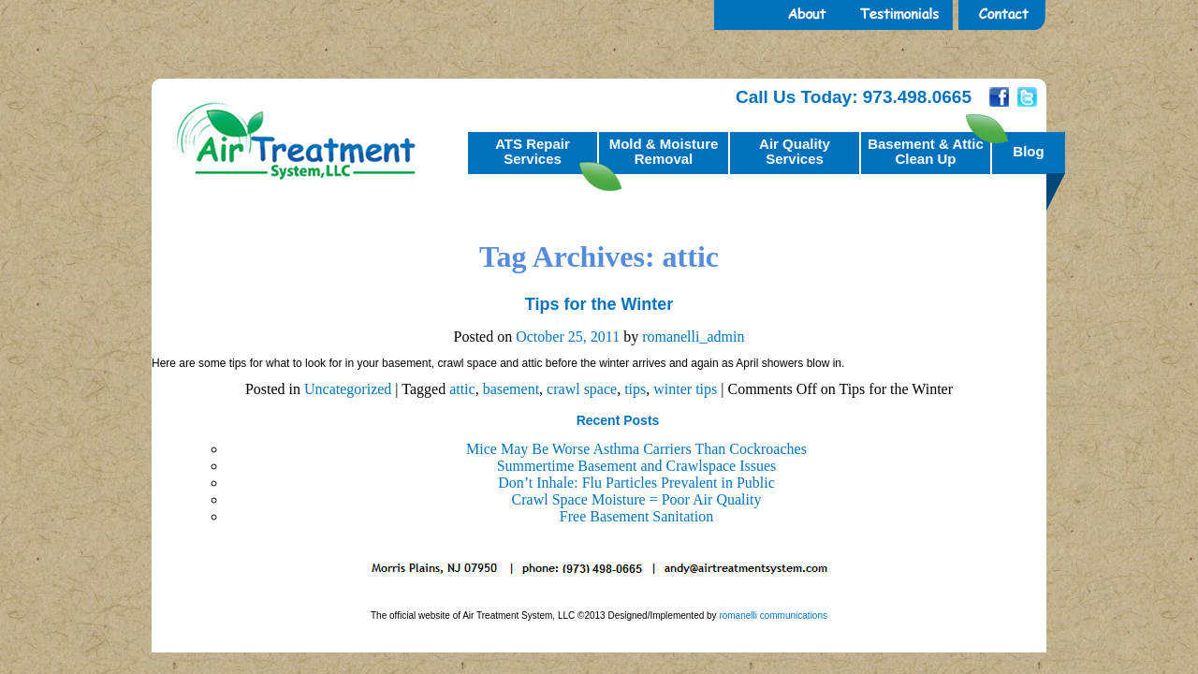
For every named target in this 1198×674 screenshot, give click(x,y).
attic (462, 389)
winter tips (685, 389)
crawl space (582, 389)
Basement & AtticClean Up (926, 151)
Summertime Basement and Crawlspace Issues (637, 466)
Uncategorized (347, 389)
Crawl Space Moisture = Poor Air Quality (637, 499)
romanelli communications (773, 615)
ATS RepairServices (532, 151)
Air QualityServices (794, 151)
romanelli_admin (693, 336)
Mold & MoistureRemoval (664, 151)
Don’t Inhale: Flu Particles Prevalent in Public (636, 483)
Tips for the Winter (599, 304)
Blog (1028, 151)
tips (635, 389)
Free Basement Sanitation (636, 516)
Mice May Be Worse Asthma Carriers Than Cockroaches (636, 449)
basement (511, 389)
